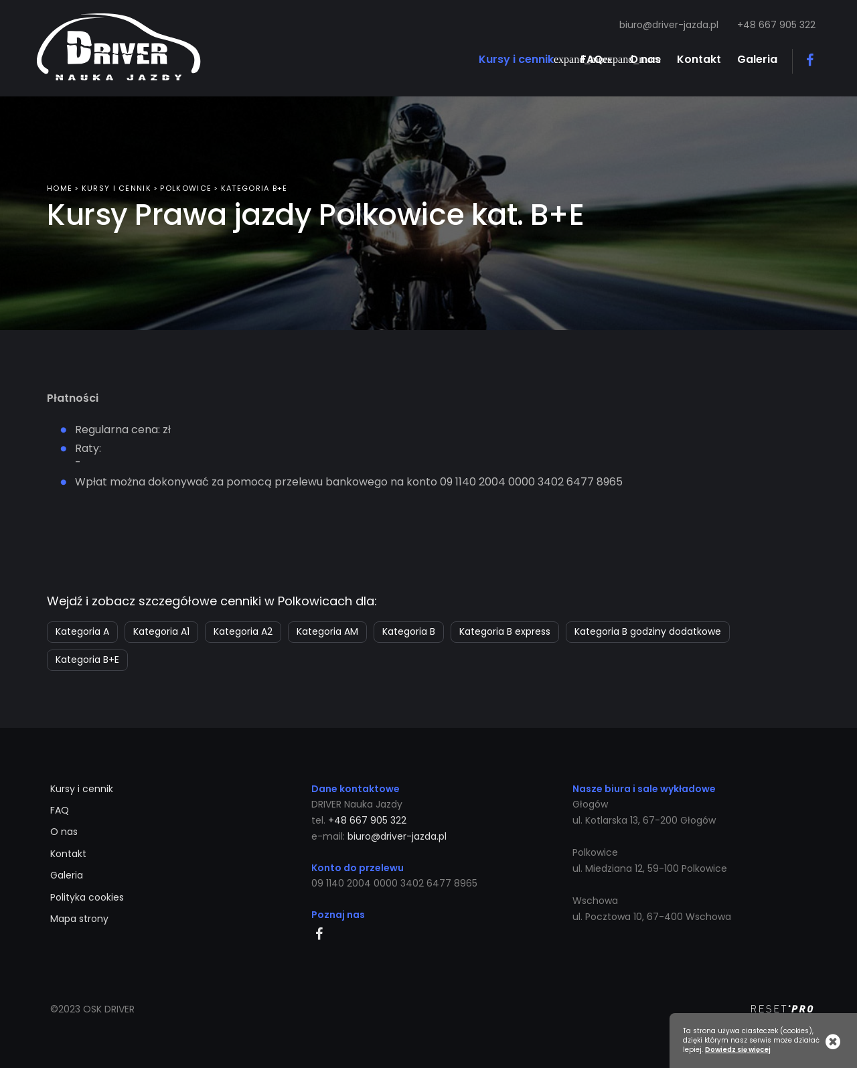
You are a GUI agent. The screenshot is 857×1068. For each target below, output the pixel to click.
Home (59, 185)
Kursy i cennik (116, 185)
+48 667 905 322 (776, 24)
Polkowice (186, 185)
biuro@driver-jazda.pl (668, 24)
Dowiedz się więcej (738, 1050)
